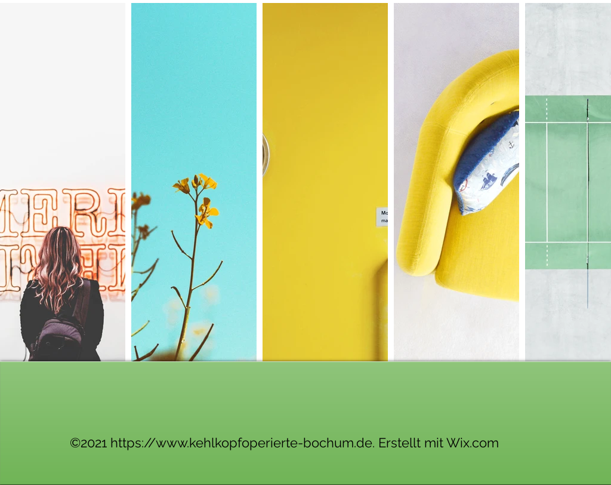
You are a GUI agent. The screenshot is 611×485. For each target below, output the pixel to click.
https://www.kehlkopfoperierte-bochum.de (241, 442)
